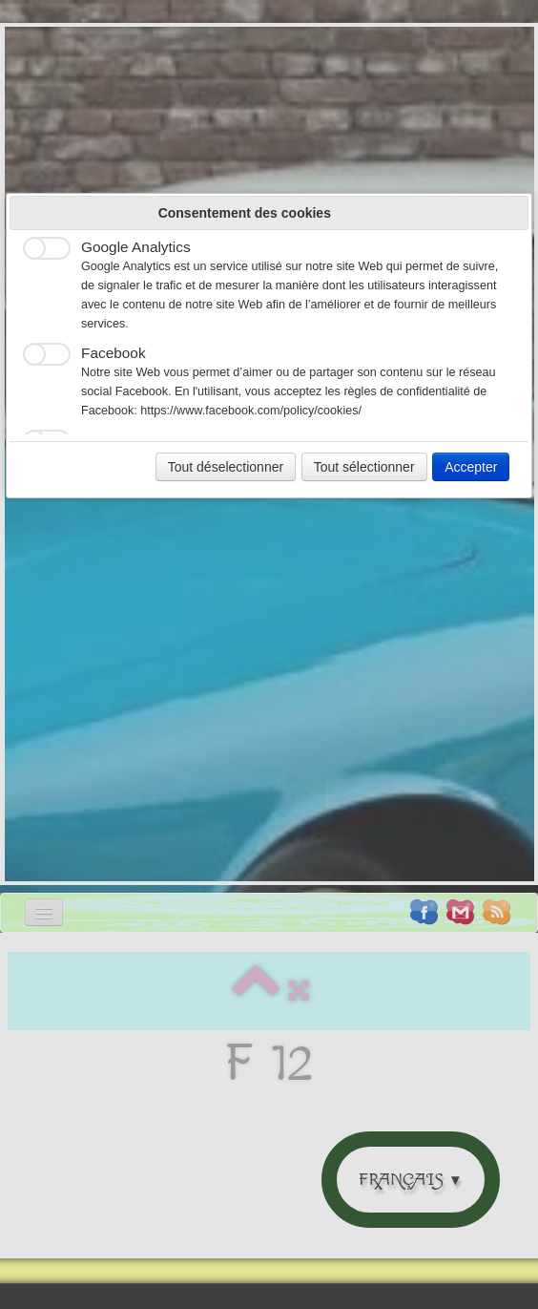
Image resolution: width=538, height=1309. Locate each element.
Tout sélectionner (364, 467)
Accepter (471, 467)
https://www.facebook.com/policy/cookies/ (251, 410)
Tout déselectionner (225, 467)
